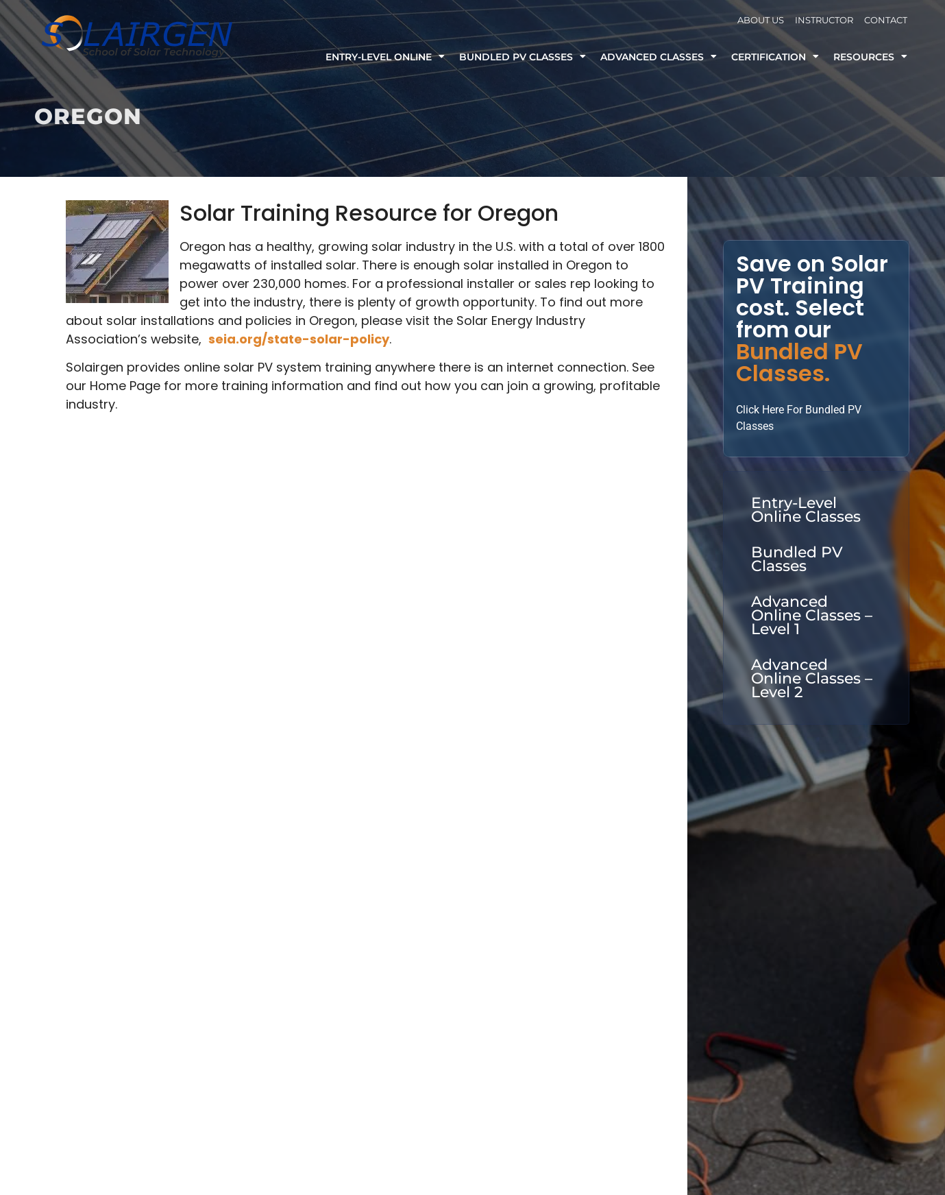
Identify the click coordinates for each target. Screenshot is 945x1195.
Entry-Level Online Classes (806, 510)
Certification (775, 57)
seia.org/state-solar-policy (298, 339)
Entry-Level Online (385, 57)
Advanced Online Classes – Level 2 (811, 678)
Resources (870, 57)
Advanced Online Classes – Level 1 (811, 615)
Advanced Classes (658, 57)
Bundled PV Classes (522, 57)
